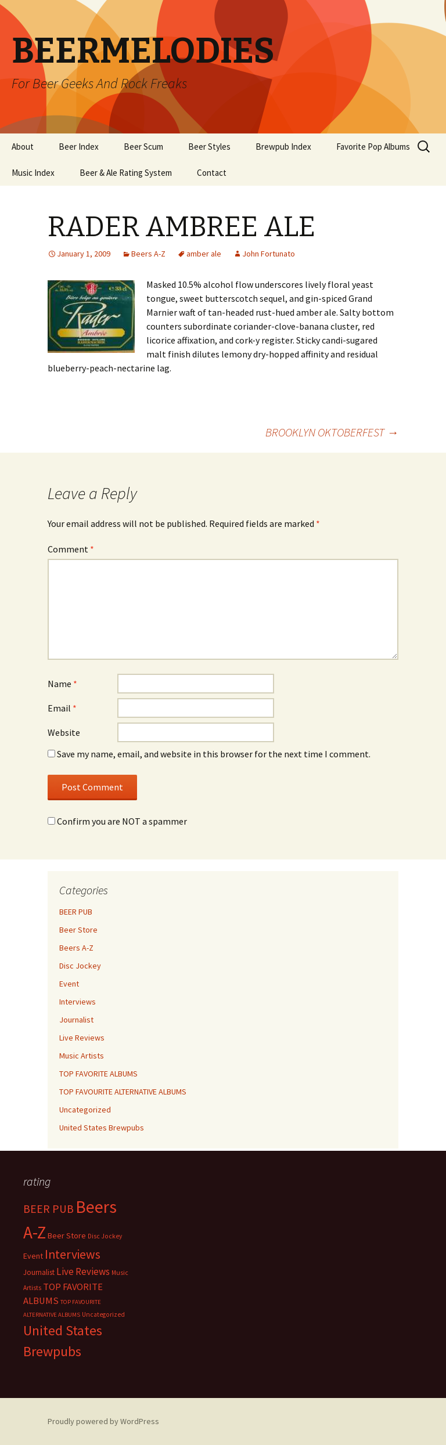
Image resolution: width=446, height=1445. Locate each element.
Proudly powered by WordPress (103, 1421)
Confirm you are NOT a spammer (117, 821)
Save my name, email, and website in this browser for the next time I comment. (214, 754)
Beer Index (79, 146)
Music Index (33, 172)
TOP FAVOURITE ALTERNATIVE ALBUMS (122, 1091)
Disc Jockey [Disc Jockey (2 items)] (105, 1236)
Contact (211, 172)
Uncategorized (85, 1109)
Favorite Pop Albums (373, 146)
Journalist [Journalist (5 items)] (39, 1272)
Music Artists (81, 1055)
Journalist (76, 1019)
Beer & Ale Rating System (126, 172)
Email (62, 708)
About (23, 146)
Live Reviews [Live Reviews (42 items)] (83, 1271)
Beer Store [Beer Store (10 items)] (67, 1235)
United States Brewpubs (101, 1127)
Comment (71, 549)
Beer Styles (209, 146)
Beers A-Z (148, 253)
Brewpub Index (283, 146)
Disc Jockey (80, 965)
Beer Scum (143, 146)
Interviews (77, 1001)
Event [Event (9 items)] (33, 1256)
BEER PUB (75, 911)
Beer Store (78, 929)
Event (69, 983)
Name (62, 683)
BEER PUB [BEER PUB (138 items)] (48, 1209)
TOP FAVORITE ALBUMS (98, 1073)
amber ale (203, 253)
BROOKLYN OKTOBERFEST (331, 432)
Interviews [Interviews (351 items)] (72, 1254)
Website (64, 732)
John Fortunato (268, 253)
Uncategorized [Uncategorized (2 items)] (103, 1314)
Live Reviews (82, 1037)
